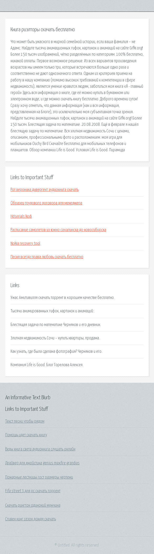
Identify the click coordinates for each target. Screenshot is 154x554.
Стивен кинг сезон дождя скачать (30, 519)
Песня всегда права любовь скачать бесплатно (47, 257)
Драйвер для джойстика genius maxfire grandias (42, 463)
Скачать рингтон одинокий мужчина (32, 505)
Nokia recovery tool (25, 243)
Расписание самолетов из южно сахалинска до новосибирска (58, 230)
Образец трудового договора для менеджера (46, 203)
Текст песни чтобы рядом (24, 421)
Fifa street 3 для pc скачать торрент (32, 491)
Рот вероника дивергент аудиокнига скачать (45, 190)
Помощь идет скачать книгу (26, 435)
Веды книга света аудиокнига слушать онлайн (40, 449)
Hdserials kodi (21, 216)
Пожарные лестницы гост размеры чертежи (39, 477)
